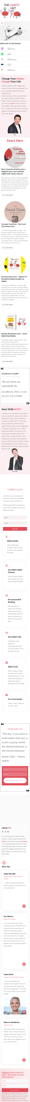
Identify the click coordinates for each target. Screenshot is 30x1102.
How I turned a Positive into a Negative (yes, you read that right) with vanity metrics (15, 172)
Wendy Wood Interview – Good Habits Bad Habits (15, 338)
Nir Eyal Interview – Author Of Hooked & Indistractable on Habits (15, 281)
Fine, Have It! (15, 1090)
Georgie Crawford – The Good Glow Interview (15, 226)
